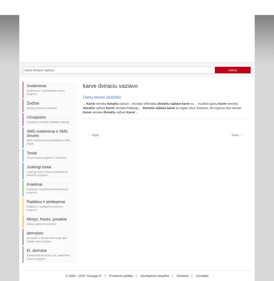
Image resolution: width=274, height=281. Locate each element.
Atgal (93, 135)
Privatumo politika (121, 276)
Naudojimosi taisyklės (154, 276)
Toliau (237, 135)
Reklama (182, 276)
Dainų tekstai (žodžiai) (102, 97)
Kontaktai (202, 276)
